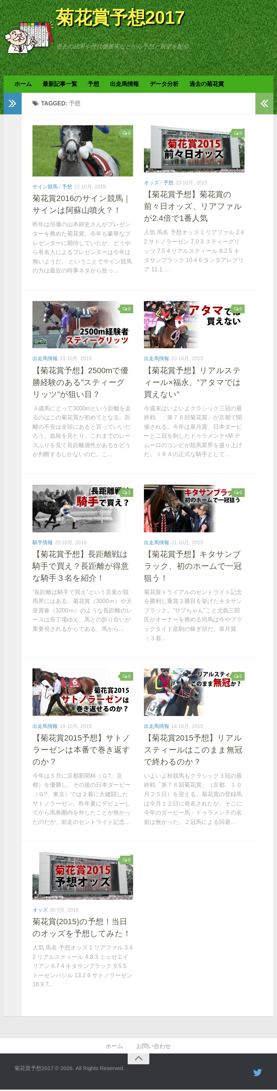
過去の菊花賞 (203, 85)
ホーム (22, 85)
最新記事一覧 (58, 85)
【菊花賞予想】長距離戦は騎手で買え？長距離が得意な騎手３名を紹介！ (80, 566)
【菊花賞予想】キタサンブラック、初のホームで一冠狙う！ (193, 566)
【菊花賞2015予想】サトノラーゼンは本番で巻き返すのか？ (81, 750)
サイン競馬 (45, 188)
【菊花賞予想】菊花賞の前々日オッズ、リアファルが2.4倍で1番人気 (193, 207)
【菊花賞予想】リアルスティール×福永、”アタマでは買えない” (192, 383)
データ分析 (161, 85)
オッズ (151, 184)
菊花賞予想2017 (120, 18)
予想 (92, 85)
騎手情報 (42, 543)
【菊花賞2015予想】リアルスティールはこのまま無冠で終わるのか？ (193, 750)
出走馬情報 (122, 85)
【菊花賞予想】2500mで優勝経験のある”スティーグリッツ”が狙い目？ (80, 383)
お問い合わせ (153, 1047)
